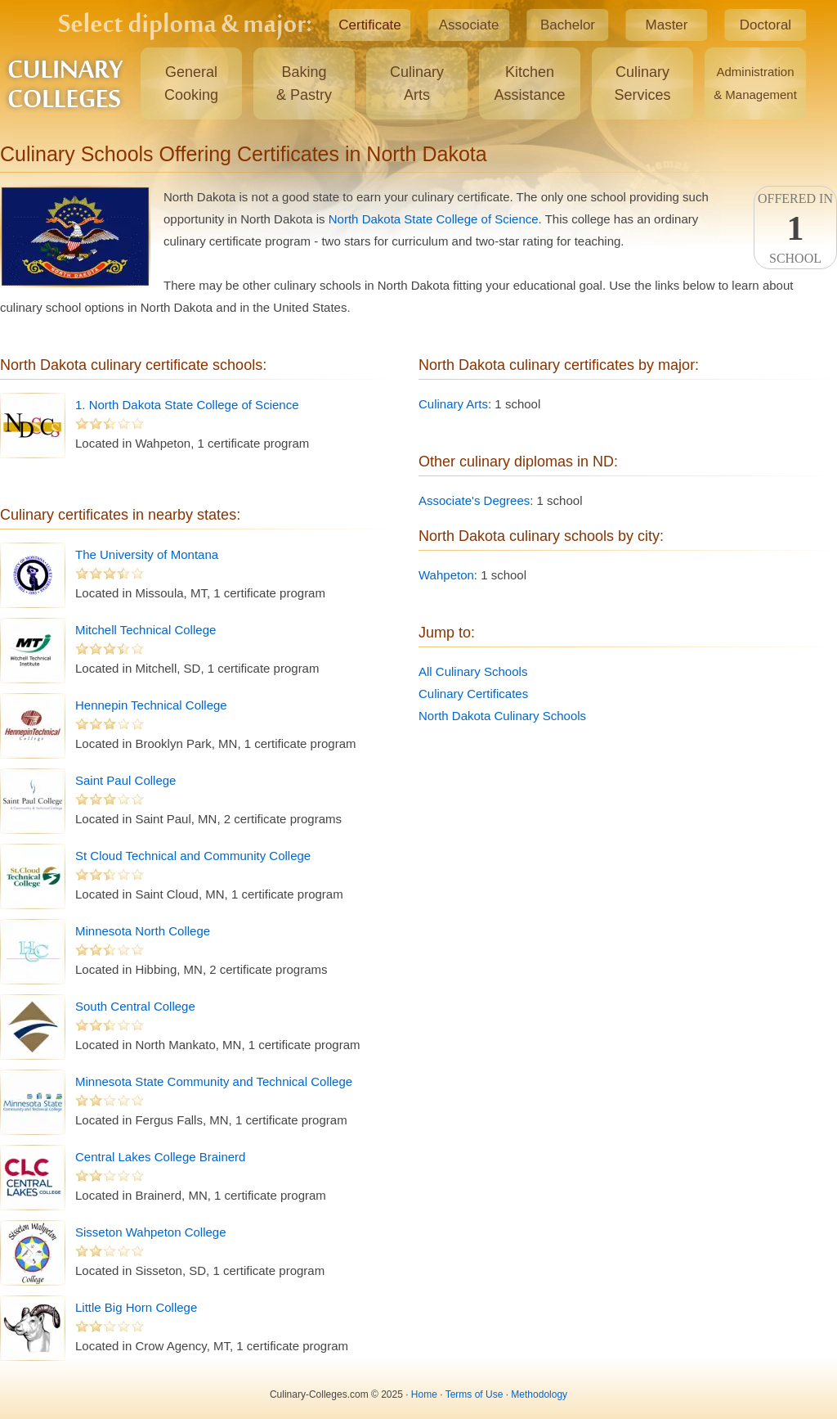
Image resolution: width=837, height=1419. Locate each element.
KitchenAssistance (529, 83)
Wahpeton (446, 575)
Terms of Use (474, 1394)
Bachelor (567, 25)
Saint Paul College (125, 780)
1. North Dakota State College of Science (187, 405)
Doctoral (765, 25)
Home (424, 1394)
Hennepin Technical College (151, 705)
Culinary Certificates (473, 693)
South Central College (135, 1006)
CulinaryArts (417, 83)
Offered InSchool (795, 228)
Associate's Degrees (474, 500)
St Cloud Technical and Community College (193, 856)
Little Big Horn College (136, 1307)
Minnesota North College (142, 931)
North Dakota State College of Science (434, 219)
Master (667, 25)
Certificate (369, 25)
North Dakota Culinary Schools (502, 716)
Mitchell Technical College (145, 630)
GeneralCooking (191, 83)
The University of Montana (146, 554)
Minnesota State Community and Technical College (213, 1081)
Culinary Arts (453, 404)
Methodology (539, 1394)
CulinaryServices (642, 83)
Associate (469, 25)
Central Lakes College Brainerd (160, 1157)
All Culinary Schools (472, 671)
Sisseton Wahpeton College (150, 1232)
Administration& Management (755, 83)
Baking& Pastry (304, 83)
